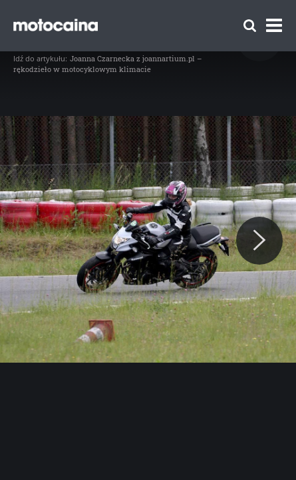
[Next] (259, 241)
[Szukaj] (249, 25)
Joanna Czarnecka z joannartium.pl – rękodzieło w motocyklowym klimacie (107, 63)
